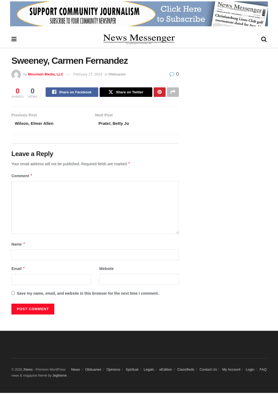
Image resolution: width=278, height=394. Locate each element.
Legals (149, 370)
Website (106, 270)
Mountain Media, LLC (46, 74)
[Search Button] (264, 39)
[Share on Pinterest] (160, 92)
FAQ (263, 370)
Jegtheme (59, 377)
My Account (231, 370)
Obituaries (117, 74)
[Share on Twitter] (126, 92)
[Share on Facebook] (72, 92)
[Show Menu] (14, 39)
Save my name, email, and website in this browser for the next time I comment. (88, 294)
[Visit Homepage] (139, 39)
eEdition (165, 370)
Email (18, 270)
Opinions (113, 370)
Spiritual (132, 370)
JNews (28, 371)
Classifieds (185, 370)
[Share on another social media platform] (173, 92)
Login (250, 370)
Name (18, 245)
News (75, 370)
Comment (22, 177)
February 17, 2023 (87, 74)
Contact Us (208, 370)
